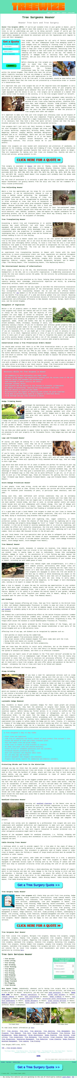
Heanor (29, 166)
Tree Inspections (16, 1037)
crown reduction (33, 914)
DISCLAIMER (71, 12)
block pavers (30, 1003)
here (22, 950)
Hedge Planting (51, 1035)
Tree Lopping (24, 1041)
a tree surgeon (7, 992)
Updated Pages (16, 1062)
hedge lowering (43, 903)
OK (73, 1077)
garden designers (31, 1001)
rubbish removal (8, 996)
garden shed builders (56, 994)
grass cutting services (57, 1001)
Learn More (66, 1077)
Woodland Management (9, 1041)
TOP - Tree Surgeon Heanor (12, 1048)
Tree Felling (65, 1033)
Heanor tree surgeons (24, 895)
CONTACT (64, 12)
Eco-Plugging (52, 1033)
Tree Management (63, 1031)
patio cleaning (51, 1003)
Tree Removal (15, 1033)
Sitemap (3, 1062)
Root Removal (69, 1037)
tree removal (29, 907)
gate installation (32, 996)
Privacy (74, 1062)
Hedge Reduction (20, 1035)
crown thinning (29, 903)
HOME (48, 12)
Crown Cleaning (56, 1037)
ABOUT (58, 12)
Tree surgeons (27, 40)
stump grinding (48, 912)
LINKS (53, 12)
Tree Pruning (35, 1041)
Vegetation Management (25, 1039)
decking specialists (29, 994)
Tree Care (24, 1031)
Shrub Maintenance (35, 1035)
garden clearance (26, 998)
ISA (17, 293)
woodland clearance (44, 803)
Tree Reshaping (31, 1037)
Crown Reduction (39, 1033)
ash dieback (6, 609)
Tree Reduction (42, 1039)
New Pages (8, 1062)
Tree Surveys (12, 1031)
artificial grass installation (54, 998)
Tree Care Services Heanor (17, 954)
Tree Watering (35, 1031)
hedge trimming (55, 996)
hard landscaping (8, 1001)
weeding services (8, 1003)
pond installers (55, 992)
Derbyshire (22, 916)
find (7, 936)
